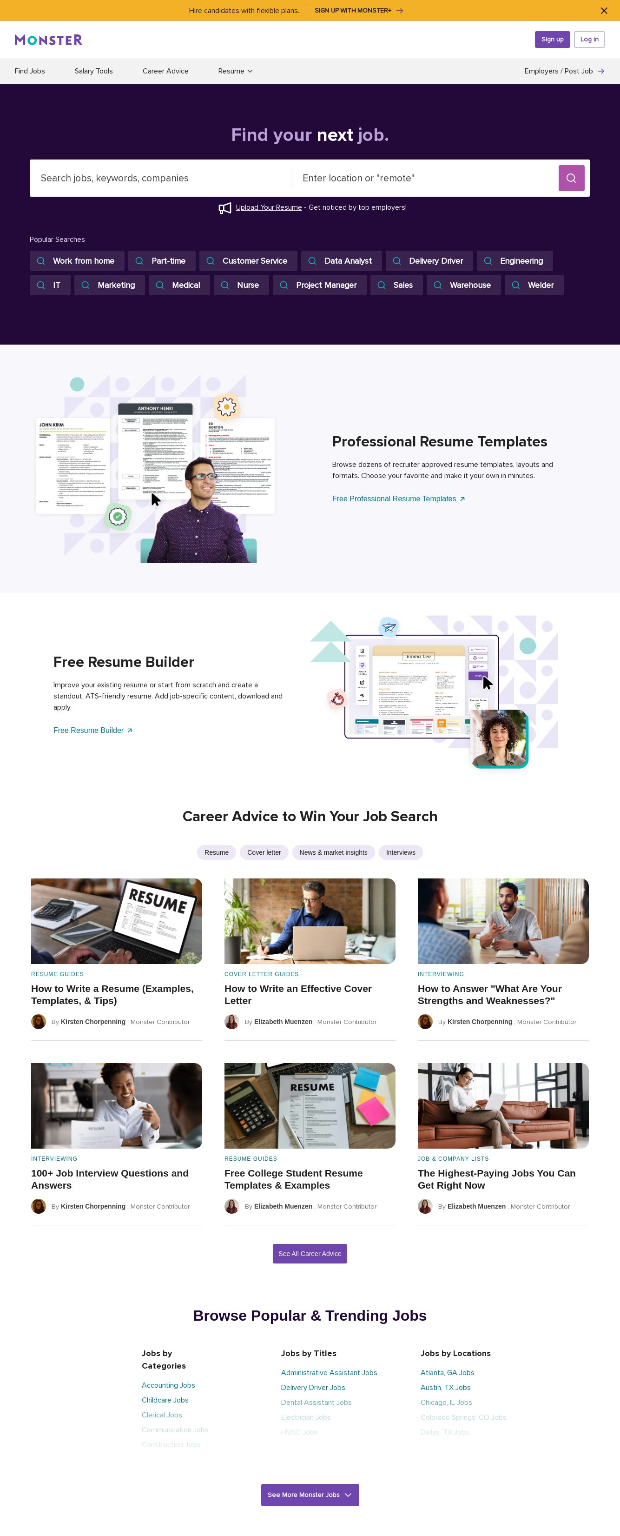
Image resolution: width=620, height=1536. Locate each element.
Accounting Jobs (168, 1385)
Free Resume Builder (93, 730)
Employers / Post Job (565, 71)
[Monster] (49, 39)
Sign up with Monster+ (359, 10)
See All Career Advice (309, 1253)
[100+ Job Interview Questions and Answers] (116, 1144)
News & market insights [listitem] (334, 852)
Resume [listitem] (216, 852)
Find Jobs (30, 71)
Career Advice (166, 71)
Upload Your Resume (269, 207)
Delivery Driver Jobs (313, 1387)
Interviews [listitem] (401, 852)
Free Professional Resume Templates (399, 499)
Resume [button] (236, 71)
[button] (572, 178)
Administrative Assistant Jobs (329, 1372)
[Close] (604, 10)
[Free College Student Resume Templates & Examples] (310, 1144)
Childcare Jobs (165, 1400)
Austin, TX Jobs (446, 1387)
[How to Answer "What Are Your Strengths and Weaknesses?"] (503, 959)
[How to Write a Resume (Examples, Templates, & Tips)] (116, 959)
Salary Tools (94, 71)
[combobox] (160, 178)
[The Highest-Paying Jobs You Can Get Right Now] (503, 1144)
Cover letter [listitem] (264, 852)
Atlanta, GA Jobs (448, 1372)
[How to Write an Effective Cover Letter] (310, 959)
